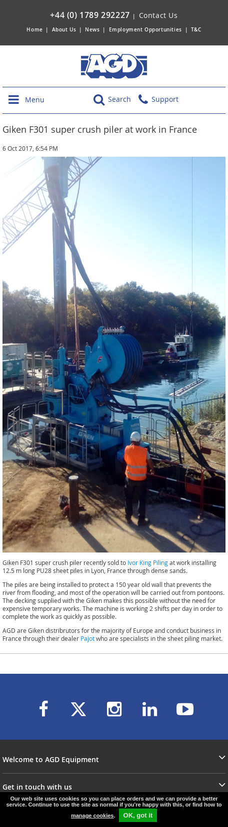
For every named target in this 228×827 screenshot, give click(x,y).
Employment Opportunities (145, 29)
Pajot (87, 638)
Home (34, 29)
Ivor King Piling (148, 562)
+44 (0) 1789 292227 (90, 14)
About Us (65, 29)
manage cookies (92, 816)
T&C (196, 29)
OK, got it (138, 815)
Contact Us (158, 15)
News (92, 29)
